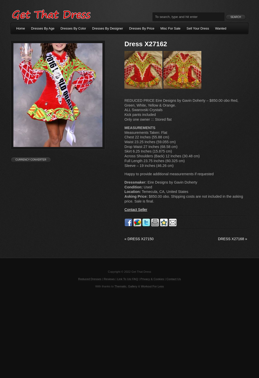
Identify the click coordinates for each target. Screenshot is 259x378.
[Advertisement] (129, 332)
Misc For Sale (170, 28)
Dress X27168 (232, 239)
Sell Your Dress (198, 28)
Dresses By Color (73, 28)
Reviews (109, 279)
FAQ (135, 279)
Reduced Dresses (89, 279)
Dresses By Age (43, 28)
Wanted (220, 28)
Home (20, 28)
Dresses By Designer (107, 28)
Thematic (120, 286)
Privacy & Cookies (152, 279)
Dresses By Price (141, 28)
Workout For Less (152, 286)
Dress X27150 (139, 239)
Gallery (132, 286)
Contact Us (173, 279)
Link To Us (124, 279)
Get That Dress (51, 14)
